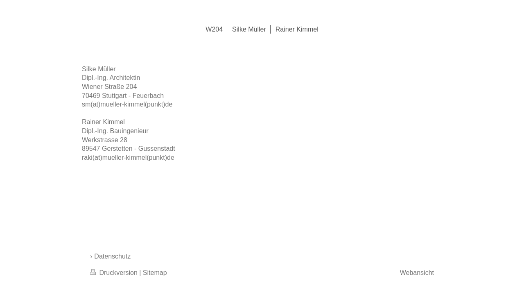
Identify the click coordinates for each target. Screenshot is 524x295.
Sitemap (155, 272)
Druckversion (114, 272)
